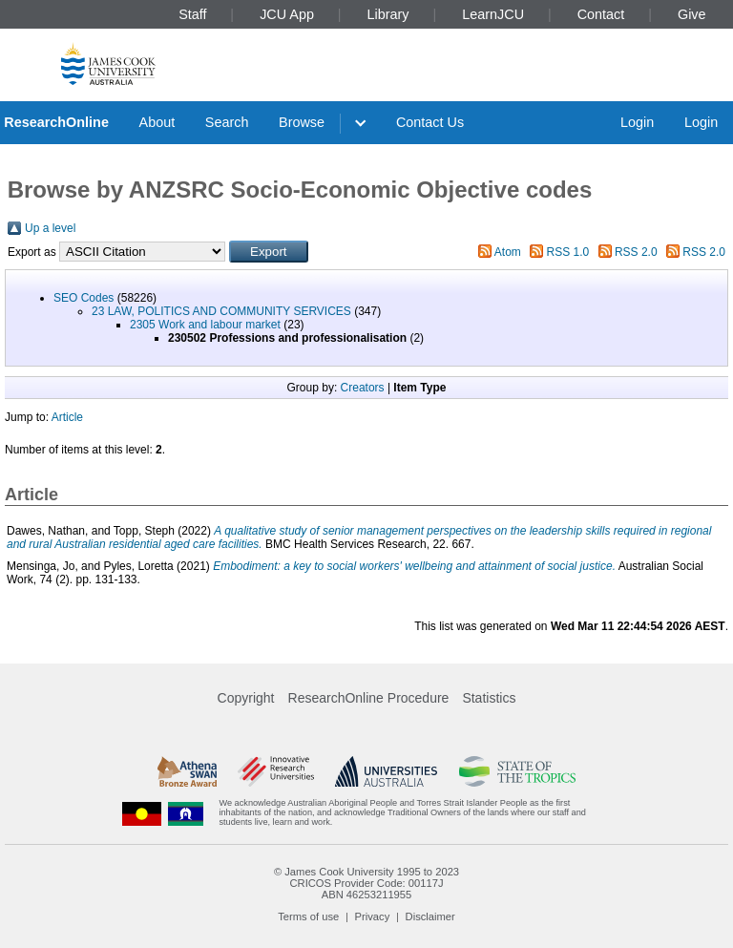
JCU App (287, 14)
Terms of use (308, 916)
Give (692, 14)
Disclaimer (430, 916)
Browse (302, 122)
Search (227, 122)
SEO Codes (83, 298)
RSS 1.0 (568, 252)
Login (637, 122)
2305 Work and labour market (205, 324)
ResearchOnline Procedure (369, 698)
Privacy (372, 916)
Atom (507, 252)
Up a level (50, 228)
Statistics (488, 698)
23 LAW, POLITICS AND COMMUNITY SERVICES (221, 311)
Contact (601, 14)
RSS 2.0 (636, 252)
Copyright (246, 698)
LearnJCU (493, 14)
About (157, 122)
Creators (363, 387)
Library (388, 14)
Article (67, 417)
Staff (192, 14)
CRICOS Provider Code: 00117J (366, 883)
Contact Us (430, 122)
